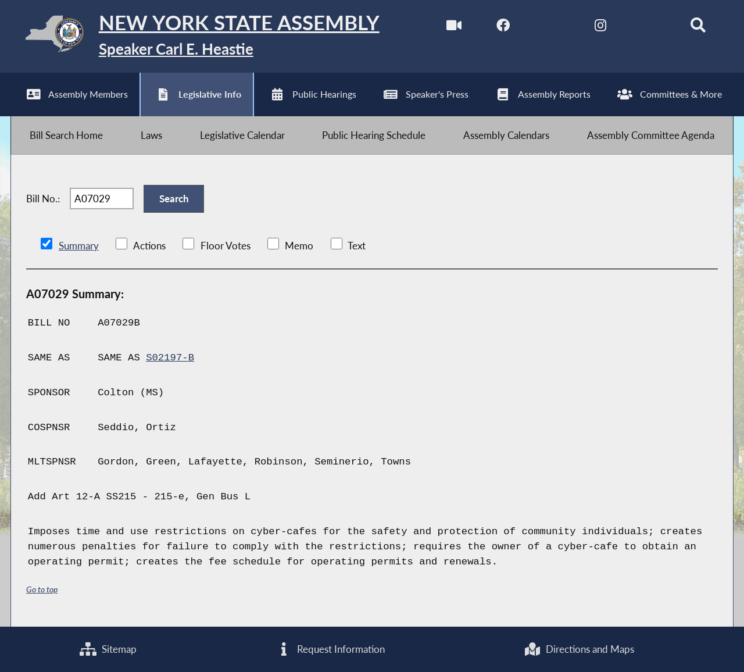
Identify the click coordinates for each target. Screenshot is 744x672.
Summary (79, 246)
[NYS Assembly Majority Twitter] (552, 28)
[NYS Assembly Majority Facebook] (503, 28)
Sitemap (108, 649)
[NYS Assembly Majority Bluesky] (649, 28)
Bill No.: (43, 198)
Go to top (42, 589)
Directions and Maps (579, 649)
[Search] (698, 28)
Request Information (330, 649)
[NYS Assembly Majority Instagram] (600, 28)
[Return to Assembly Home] (195, 36)
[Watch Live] (454, 28)
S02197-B (170, 357)
